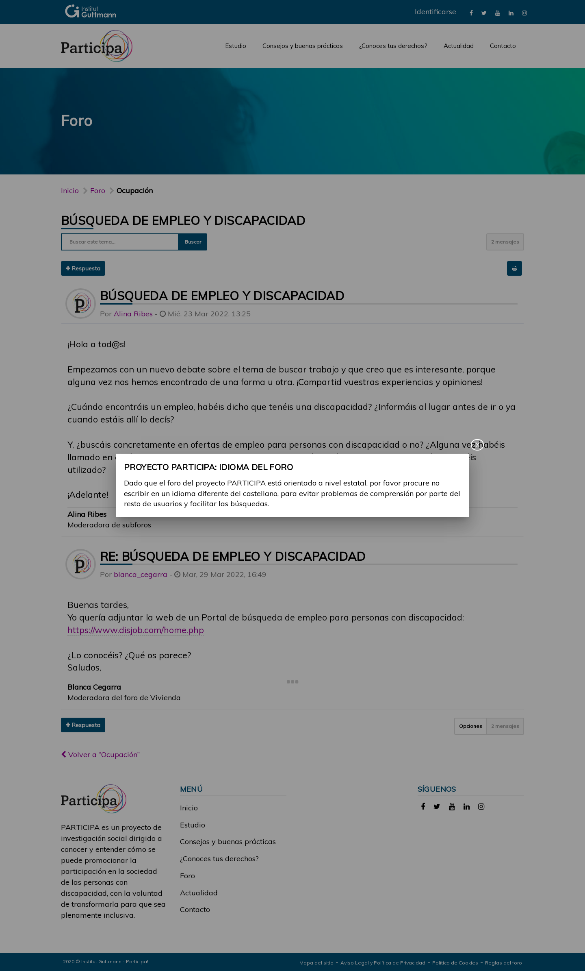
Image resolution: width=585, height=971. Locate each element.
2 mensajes (505, 242)
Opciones (470, 726)
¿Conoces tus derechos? (393, 46)
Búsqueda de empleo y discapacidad (183, 220)
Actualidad (459, 46)
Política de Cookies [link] (455, 963)
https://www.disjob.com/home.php (135, 629)
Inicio (70, 190)
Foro (187, 875)
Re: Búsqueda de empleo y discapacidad (233, 556)
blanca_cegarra (140, 574)
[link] (471, 12)
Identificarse (435, 11)
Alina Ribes (133, 313)
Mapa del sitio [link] (316, 963)
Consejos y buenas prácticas (302, 46)
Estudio (235, 46)
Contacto (503, 46)
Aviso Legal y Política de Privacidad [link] (382, 963)
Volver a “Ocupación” (100, 754)
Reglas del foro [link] (503, 963)
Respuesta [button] (83, 268)
